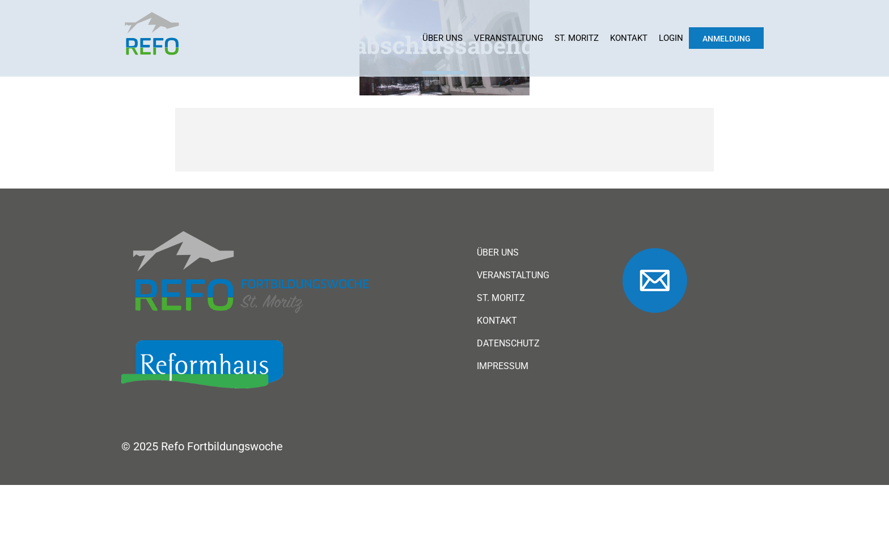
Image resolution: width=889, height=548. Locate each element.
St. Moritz (576, 38)
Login (671, 38)
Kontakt (628, 38)
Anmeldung (726, 38)
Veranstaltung (508, 38)
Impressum (502, 366)
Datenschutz (508, 343)
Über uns (442, 38)
